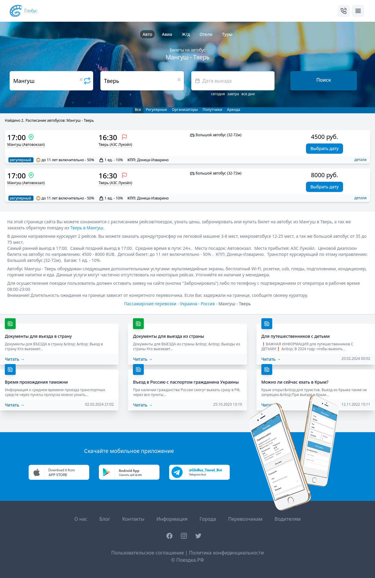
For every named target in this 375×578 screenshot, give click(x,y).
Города (208, 519)
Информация (172, 519)
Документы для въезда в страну (38, 336)
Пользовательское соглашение (147, 552)
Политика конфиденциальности (226, 552)
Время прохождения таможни (36, 382)
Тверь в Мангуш (86, 228)
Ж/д (186, 34)
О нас (80, 519)
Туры (227, 34)
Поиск (323, 80)
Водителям (288, 519)
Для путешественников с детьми (295, 336)
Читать (14, 359)
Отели (206, 34)
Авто (147, 34)
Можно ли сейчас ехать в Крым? (295, 382)
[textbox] (232, 80)
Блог (104, 519)
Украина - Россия (197, 303)
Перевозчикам (245, 519)
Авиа (167, 34)
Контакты (133, 519)
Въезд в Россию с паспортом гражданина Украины (186, 382)
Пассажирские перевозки (150, 303)
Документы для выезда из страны (168, 336)
